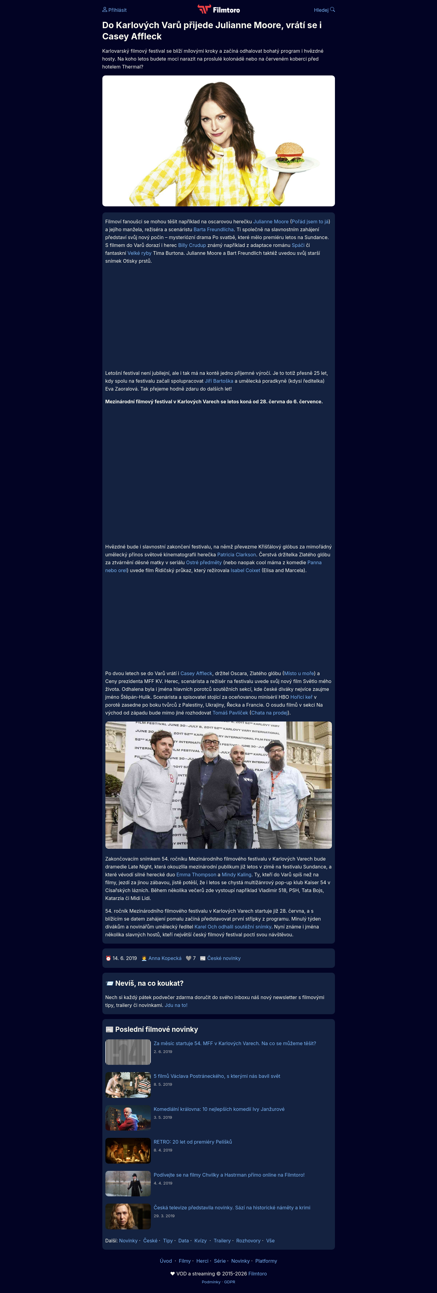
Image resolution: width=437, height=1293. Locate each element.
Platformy (266, 1261)
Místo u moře (299, 673)
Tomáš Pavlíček (230, 713)
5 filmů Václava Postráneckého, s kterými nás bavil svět (217, 1076)
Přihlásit (114, 10)
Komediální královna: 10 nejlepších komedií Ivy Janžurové (219, 1109)
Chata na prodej (269, 713)
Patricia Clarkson (236, 555)
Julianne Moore (271, 221)
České (150, 1241)
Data (183, 1241)
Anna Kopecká (164, 958)
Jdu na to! (176, 1005)
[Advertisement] (58, 93)
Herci (202, 1261)
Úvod (166, 1261)
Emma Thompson (197, 874)
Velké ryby (139, 253)
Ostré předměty (204, 562)
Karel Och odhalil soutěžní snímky (232, 927)
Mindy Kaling (236, 874)
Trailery (222, 1241)
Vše (270, 1241)
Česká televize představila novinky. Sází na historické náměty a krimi (232, 1208)
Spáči (298, 245)
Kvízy (200, 1241)
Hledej (324, 10)
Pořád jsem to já (310, 221)
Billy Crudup (192, 245)
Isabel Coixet (245, 570)
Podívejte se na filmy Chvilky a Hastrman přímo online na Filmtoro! (229, 1175)
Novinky (128, 1241)
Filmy (185, 1261)
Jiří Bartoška (219, 381)
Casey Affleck (196, 673)
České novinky (224, 958)
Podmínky (211, 1281)
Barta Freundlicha (214, 229)
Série (220, 1261)
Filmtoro (257, 1274)
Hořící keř (301, 697)
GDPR (229, 1281)
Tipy (168, 1241)
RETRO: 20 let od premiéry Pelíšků (193, 1142)
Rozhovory (248, 1241)
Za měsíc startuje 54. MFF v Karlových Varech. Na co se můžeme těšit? (235, 1043)
